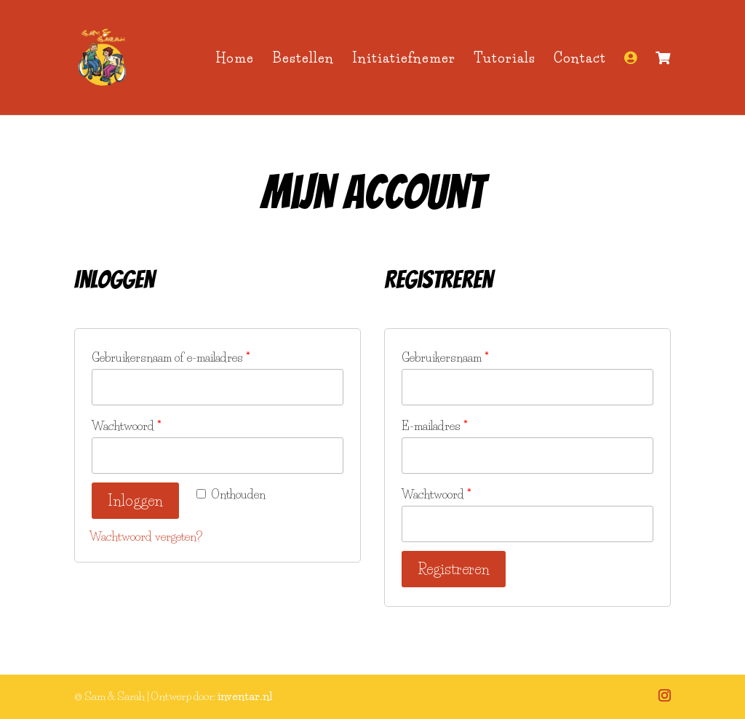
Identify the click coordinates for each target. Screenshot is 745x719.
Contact (580, 59)
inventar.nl (245, 696)
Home (234, 59)
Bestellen (303, 59)
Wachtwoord (127, 425)
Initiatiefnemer (403, 59)
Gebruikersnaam (445, 357)
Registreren (454, 569)
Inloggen (135, 500)
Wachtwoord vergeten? (145, 536)
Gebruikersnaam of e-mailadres (171, 357)
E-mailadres (435, 425)
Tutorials (504, 59)
